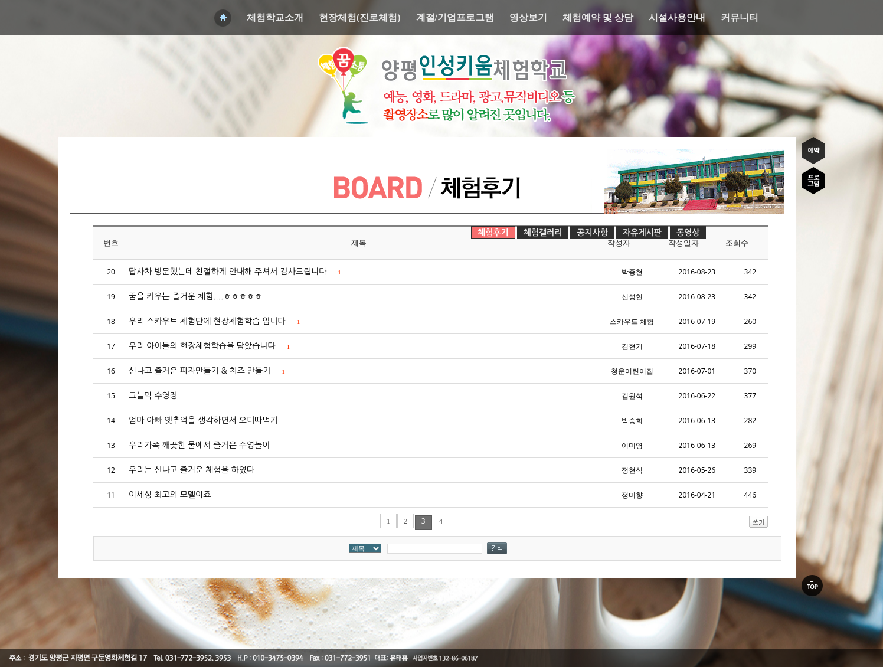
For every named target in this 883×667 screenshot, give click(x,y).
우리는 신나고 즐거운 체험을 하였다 (191, 470)
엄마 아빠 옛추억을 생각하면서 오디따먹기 (203, 420)
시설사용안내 (677, 17)
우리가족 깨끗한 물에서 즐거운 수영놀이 (199, 445)
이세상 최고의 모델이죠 (170, 495)
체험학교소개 (275, 17)
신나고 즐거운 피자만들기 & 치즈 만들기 (207, 371)
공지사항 (592, 232)
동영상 (687, 232)
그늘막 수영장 (153, 395)
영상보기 (528, 17)
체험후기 (493, 232)
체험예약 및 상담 (597, 17)
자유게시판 (642, 232)
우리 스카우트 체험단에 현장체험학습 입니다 (214, 321)
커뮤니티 (739, 17)
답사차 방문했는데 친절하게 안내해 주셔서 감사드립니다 (235, 271)
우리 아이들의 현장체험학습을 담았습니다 (209, 346)
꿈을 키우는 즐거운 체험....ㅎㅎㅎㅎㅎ (195, 296)
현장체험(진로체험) (360, 17)
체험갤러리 (543, 232)
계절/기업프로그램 (455, 17)
